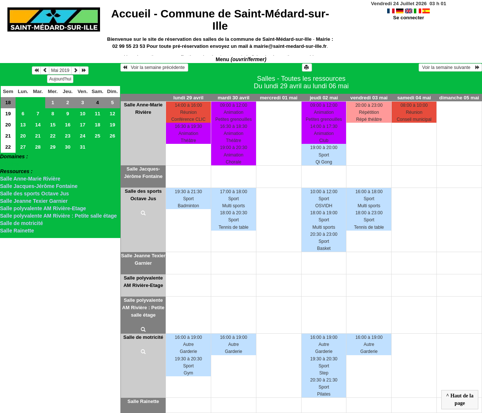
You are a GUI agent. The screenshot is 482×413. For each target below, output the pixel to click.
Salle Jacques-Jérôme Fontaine (38, 186)
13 (23, 125)
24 (83, 136)
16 (67, 125)
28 (38, 147)
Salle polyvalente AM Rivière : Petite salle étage (58, 216)
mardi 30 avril (233, 97)
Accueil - (220, 19)
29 (53, 147)
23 (67, 136)
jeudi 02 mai (324, 97)
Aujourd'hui (60, 79)
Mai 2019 (60, 70)
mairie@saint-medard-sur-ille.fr (289, 46)
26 (112, 136)
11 (97, 113)
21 (8, 136)
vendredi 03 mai (369, 97)
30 (67, 147)
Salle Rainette (17, 231)
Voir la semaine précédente (154, 67)
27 (23, 147)
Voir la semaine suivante (450, 67)
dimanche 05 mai (459, 97)
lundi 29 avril (188, 97)
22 (53, 136)
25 (97, 136)
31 (83, 147)
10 (83, 113)
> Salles (10, 164)
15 (53, 125)
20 (8, 125)
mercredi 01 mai (278, 97)
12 (112, 113)
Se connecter (408, 17)
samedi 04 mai (414, 97)
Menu (241, 59)
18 (8, 102)
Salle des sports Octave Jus (34, 193)
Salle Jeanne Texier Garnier (34, 201)
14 (38, 125)
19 (8, 113)
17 (83, 125)
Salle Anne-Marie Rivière (30, 179)
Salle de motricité (21, 223)
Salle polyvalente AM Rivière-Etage (43, 208)
